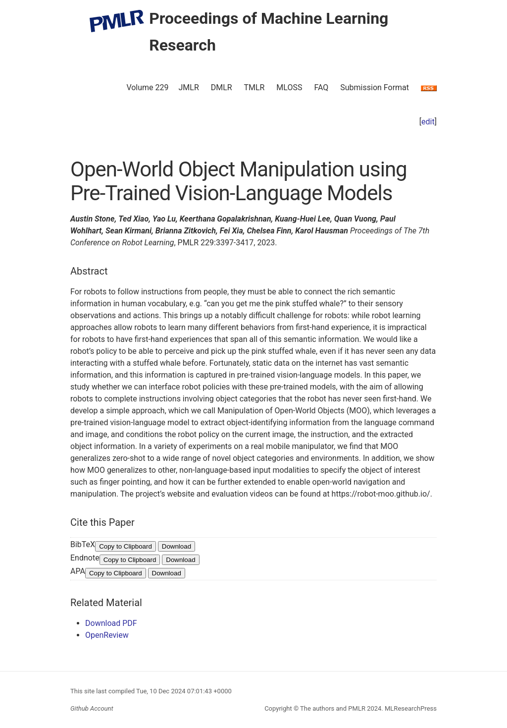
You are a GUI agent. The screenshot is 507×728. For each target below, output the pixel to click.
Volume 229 (147, 87)
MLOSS (289, 87)
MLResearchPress (410, 708)
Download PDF (111, 623)
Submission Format (374, 87)
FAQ (321, 87)
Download (176, 546)
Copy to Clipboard (125, 546)
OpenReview (107, 635)
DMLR (221, 87)
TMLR (254, 87)
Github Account (91, 708)
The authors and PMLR (332, 708)
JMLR (189, 87)
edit (428, 121)
